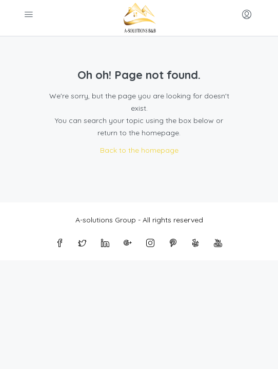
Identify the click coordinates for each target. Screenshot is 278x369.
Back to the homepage (139, 150)
